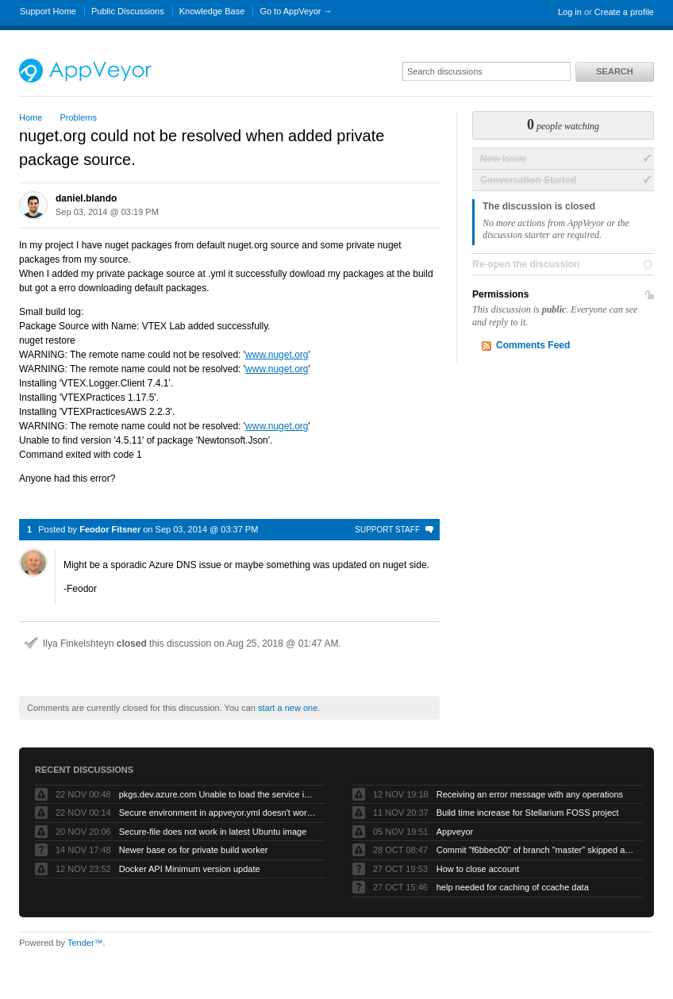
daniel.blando (86, 198)
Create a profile (624, 12)
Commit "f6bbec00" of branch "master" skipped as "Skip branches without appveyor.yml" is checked (535, 850)
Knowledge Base (212, 11)
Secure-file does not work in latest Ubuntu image (213, 831)
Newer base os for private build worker (193, 850)
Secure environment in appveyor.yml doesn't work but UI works (218, 812)
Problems (78, 117)
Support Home (48, 11)
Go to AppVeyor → (296, 11)
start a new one (287, 708)
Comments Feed (533, 345)
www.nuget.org (276, 354)
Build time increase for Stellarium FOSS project (527, 812)
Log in (570, 12)
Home (30, 117)
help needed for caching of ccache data (512, 887)
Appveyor (454, 831)
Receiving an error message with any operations (529, 794)
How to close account (478, 869)
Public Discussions (127, 11)
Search (614, 71)
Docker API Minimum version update (189, 869)
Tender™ (85, 942)
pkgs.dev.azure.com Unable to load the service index (218, 794)
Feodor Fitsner (109, 529)
